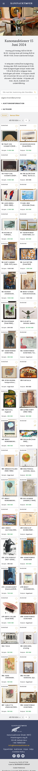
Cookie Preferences (19, 768)
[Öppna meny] (4, 3)
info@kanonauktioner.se (19, 745)
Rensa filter (14, 115)
